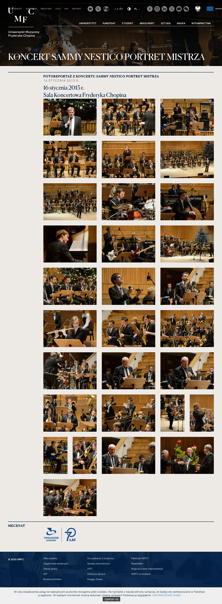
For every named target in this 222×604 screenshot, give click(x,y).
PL (137, 8)
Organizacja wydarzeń (55, 563)
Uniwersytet (87, 23)
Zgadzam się (111, 599)
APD (66, 8)
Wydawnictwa (201, 23)
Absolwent (147, 23)
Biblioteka (46, 8)
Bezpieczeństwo (52, 579)
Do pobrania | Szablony (100, 558)
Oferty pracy (50, 568)
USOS (58, 8)
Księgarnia (31, 8)
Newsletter (137, 563)
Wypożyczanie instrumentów (147, 568)
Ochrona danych (96, 574)
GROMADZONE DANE (166, 595)
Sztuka (166, 23)
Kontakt (76, 8)
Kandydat (109, 23)
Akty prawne (50, 558)
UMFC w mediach (141, 574)
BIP (45, 574)
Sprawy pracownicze (98, 563)
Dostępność (15, 8)
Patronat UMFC (139, 558)
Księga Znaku (95, 579)
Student (127, 23)
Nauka (181, 23)
